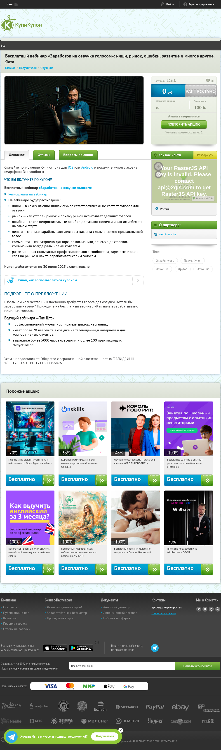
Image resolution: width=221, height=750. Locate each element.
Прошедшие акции (60, 618)
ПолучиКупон (192, 260)
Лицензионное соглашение (177, 199)
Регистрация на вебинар (27, 194)
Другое (182, 269)
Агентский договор (116, 607)
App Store (55, 647)
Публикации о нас (16, 613)
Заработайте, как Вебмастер (67, 613)
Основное (17, 154)
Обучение (162, 269)
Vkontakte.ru (204, 609)
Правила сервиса (15, 624)
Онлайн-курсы (165, 260)
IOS (71, 167)
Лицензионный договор (120, 613)
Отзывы (44, 154)
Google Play (81, 647)
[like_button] (208, 81)
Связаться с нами (164, 613)
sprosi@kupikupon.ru (167, 607)
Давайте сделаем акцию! (64, 607)
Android (87, 167)
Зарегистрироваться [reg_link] (201, 4)
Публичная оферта (116, 618)
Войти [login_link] (170, 4)
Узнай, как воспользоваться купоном (47, 280)
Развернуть (205, 155)
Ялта (9, 4)
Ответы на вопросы (17, 629)
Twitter (211, 609)
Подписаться (105, 736)
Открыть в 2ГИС (204, 198)
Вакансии (9, 618)
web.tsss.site (167, 234)
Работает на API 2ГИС (179, 197)
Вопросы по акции (78, 154)
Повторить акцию (183, 124)
